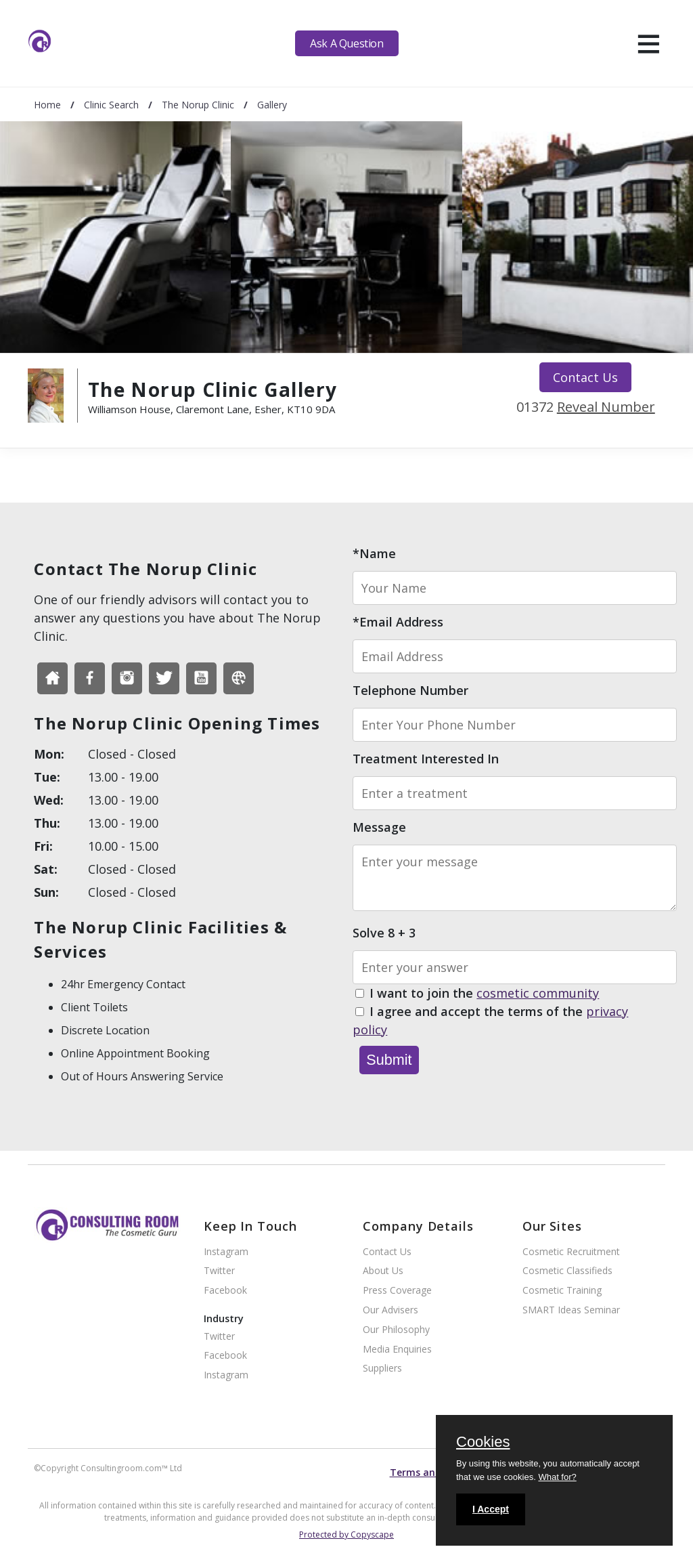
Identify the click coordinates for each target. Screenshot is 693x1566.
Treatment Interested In (426, 758)
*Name (374, 553)
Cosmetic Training (562, 1290)
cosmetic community (537, 993)
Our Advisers (390, 1310)
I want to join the (484, 993)
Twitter (219, 1271)
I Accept (490, 1509)
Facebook (225, 1290)
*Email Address (398, 622)
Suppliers (382, 1368)
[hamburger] (648, 43)
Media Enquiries (397, 1349)
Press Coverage (397, 1290)
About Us (383, 1271)
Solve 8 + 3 (384, 933)
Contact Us (585, 377)
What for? (557, 1477)
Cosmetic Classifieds (567, 1271)
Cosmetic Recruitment (571, 1252)
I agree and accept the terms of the (490, 1021)
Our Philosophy (396, 1330)
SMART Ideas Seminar (571, 1310)
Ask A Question (346, 43)
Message (379, 827)
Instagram (226, 1252)
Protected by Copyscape (346, 1534)
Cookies (483, 1442)
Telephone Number (410, 690)
